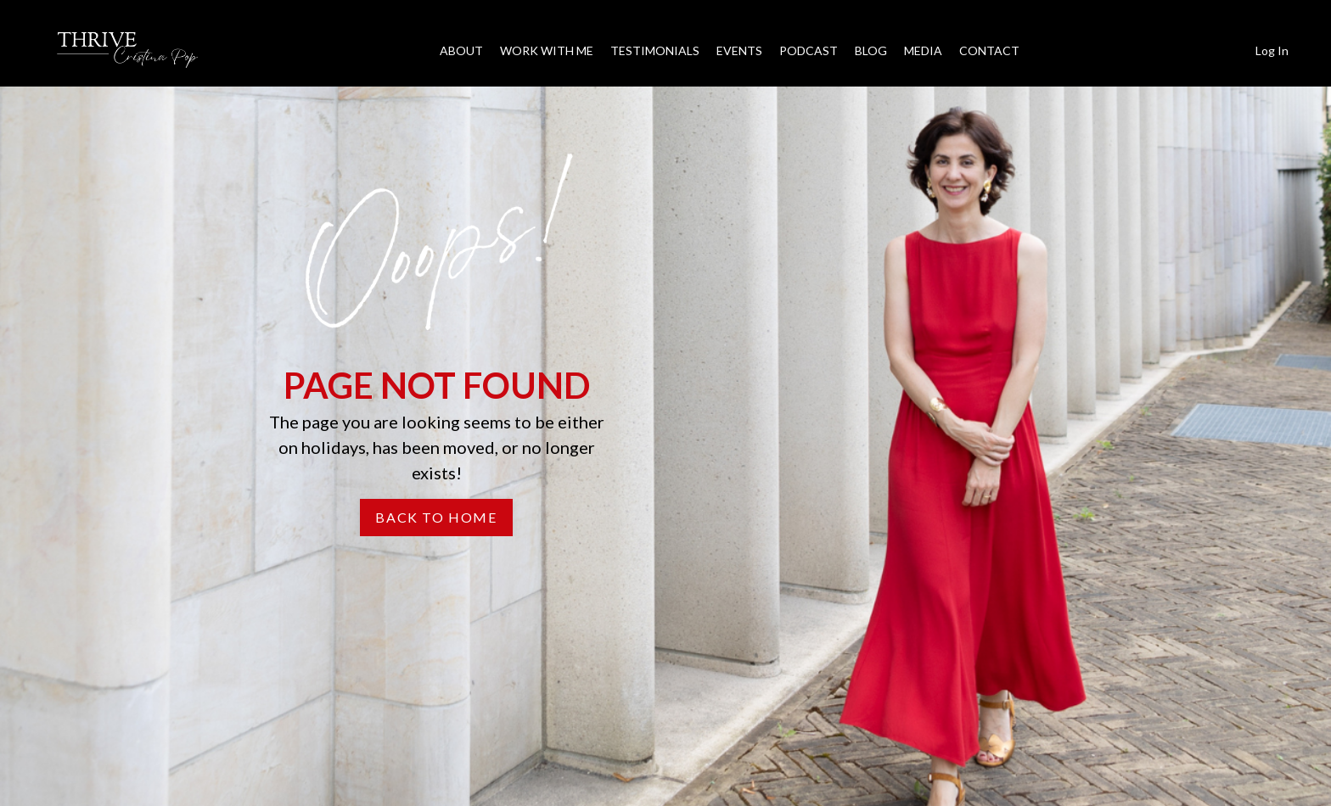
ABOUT (461, 50)
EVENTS (739, 50)
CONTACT (989, 50)
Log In (1272, 50)
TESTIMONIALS (654, 50)
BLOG (871, 50)
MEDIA (923, 50)
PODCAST (808, 50)
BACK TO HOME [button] (436, 517)
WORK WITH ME (546, 50)
